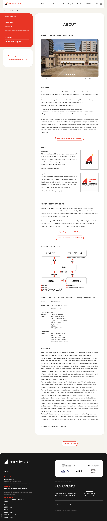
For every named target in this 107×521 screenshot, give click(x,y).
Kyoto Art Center (13, 3)
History (7, 26)
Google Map (89, 493)
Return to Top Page (70, 443)
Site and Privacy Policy (62, 504)
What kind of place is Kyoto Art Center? (69, 138)
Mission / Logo (12, 56)
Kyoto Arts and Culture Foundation (69, 237)
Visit (42, 3)
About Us (80, 3)
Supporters (71, 3)
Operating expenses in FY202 (68, 232)
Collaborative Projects (13, 42)
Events (49, 3)
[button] (64, 74)
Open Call (62, 3)
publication (9, 37)
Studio (55, 3)
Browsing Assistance (75, 504)
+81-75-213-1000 (61, 495)
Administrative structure (15, 60)
